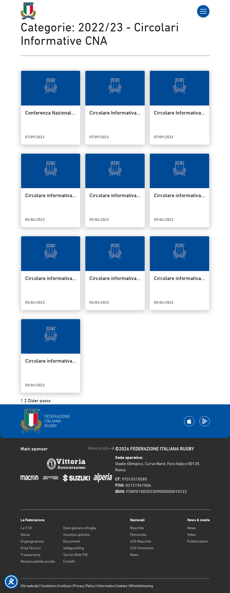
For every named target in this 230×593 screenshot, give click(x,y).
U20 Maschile (140, 541)
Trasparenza (30, 555)
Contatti (69, 561)
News (134, 555)
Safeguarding (73, 548)
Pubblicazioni (197, 541)
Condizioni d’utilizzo (56, 586)
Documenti (71, 541)
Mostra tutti (101, 448)
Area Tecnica (31, 548)
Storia (25, 535)
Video (191, 535)
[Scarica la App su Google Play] (204, 421)
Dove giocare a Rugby (79, 528)
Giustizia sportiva (76, 535)
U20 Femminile (141, 548)
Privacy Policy (84, 586)
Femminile (138, 535)
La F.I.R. (27, 528)
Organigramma (32, 541)
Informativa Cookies (112, 586)
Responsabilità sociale (38, 561)
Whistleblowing (141, 586)
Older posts (39, 400)
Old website (30, 586)
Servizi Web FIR (75, 555)
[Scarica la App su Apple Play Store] (189, 421)
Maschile (137, 528)
